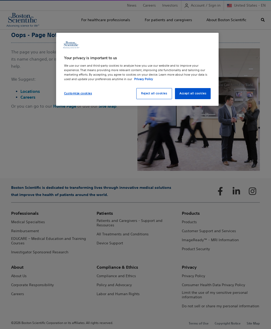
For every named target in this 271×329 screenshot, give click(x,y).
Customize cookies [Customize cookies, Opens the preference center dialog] (78, 93)
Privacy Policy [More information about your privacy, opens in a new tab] (143, 79)
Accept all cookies (192, 93)
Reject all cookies (154, 93)
